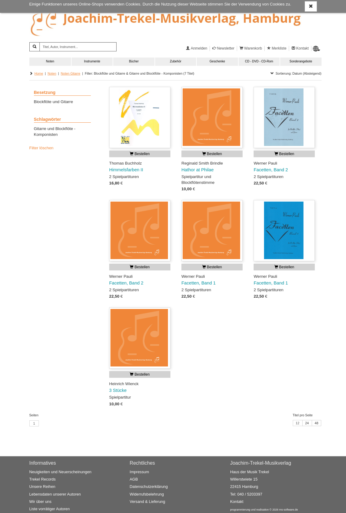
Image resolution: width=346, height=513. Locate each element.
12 (297, 423)
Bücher (134, 61)
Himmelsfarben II (126, 169)
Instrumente (92, 61)
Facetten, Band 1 (198, 283)
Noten (50, 61)
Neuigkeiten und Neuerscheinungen (60, 472)
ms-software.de (288, 509)
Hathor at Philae (197, 169)
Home (38, 73)
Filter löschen (41, 148)
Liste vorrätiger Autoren (49, 509)
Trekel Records (42, 479)
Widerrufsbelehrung (147, 494)
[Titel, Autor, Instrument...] (78, 46)
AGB (134, 479)
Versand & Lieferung (147, 501)
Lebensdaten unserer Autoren (55, 494)
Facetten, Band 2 (271, 169)
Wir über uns (40, 501)
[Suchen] (34, 46)
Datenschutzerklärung (149, 487)
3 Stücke (118, 390)
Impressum (139, 472)
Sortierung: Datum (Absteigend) (296, 73)
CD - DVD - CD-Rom (259, 61)
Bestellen (140, 154)
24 (307, 423)
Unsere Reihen (42, 487)
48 (316, 423)
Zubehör (175, 61)
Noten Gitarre (70, 73)
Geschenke (217, 61)
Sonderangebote (300, 61)
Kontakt (236, 501)
